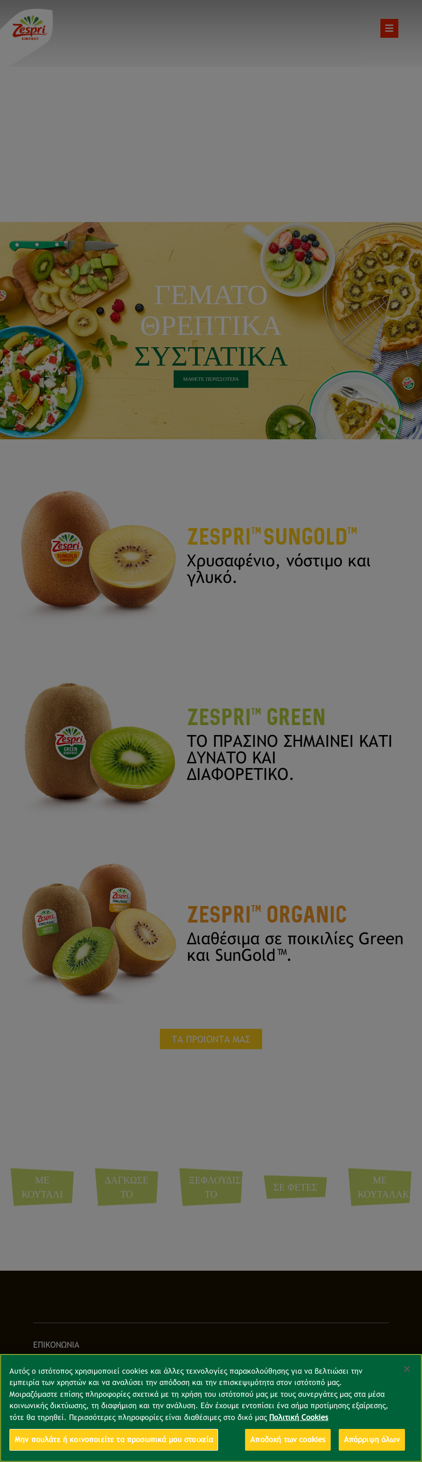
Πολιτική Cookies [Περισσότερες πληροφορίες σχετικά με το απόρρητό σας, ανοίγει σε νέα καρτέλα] (298, 1417)
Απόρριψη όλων (372, 1439)
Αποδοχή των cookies (287, 1439)
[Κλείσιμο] (406, 1369)
